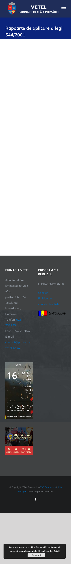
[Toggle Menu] (63, 8)
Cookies (43, 292)
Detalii (57, 551)
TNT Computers (48, 487)
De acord (36, 555)
